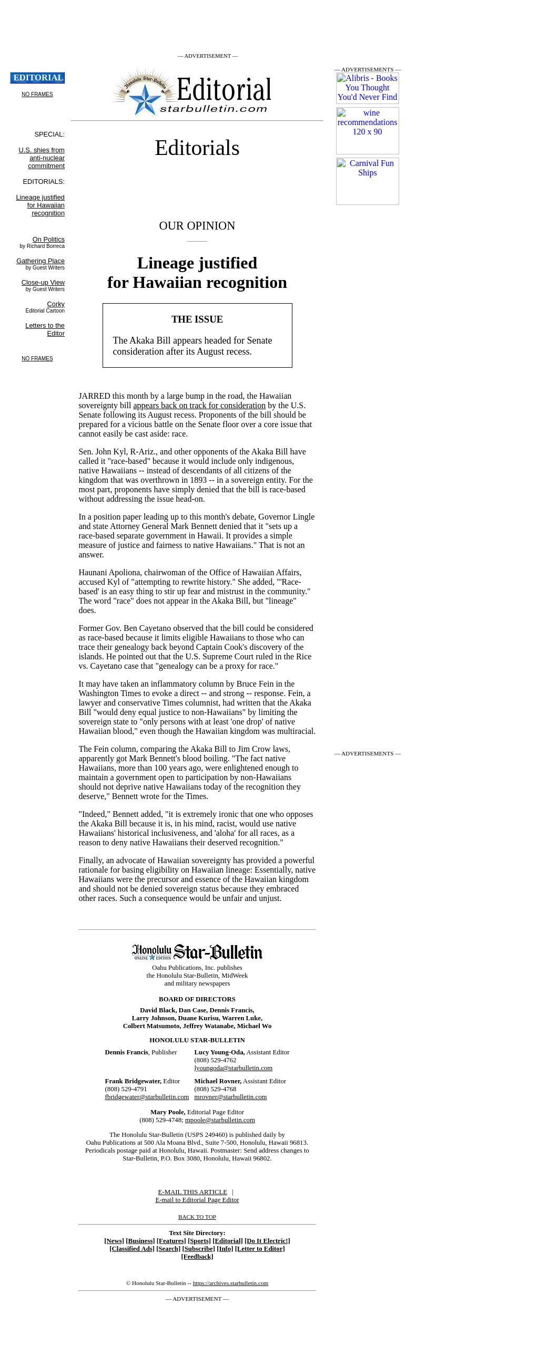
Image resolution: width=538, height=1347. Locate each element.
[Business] (140, 1241)
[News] (114, 1241)
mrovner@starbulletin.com (231, 1097)
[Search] (168, 1248)
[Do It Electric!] (267, 1241)
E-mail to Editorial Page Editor (197, 1200)
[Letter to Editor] (260, 1248)
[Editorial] (227, 1241)
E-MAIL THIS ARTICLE (192, 1192)
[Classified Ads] (132, 1248)
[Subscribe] (198, 1248)
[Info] (225, 1248)
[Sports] (199, 1241)
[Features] (171, 1241)
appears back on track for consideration (199, 405)
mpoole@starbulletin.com (220, 1120)
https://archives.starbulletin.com (231, 1283)
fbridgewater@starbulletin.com (147, 1097)
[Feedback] (197, 1256)
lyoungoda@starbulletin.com (234, 1068)
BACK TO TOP (197, 1217)
